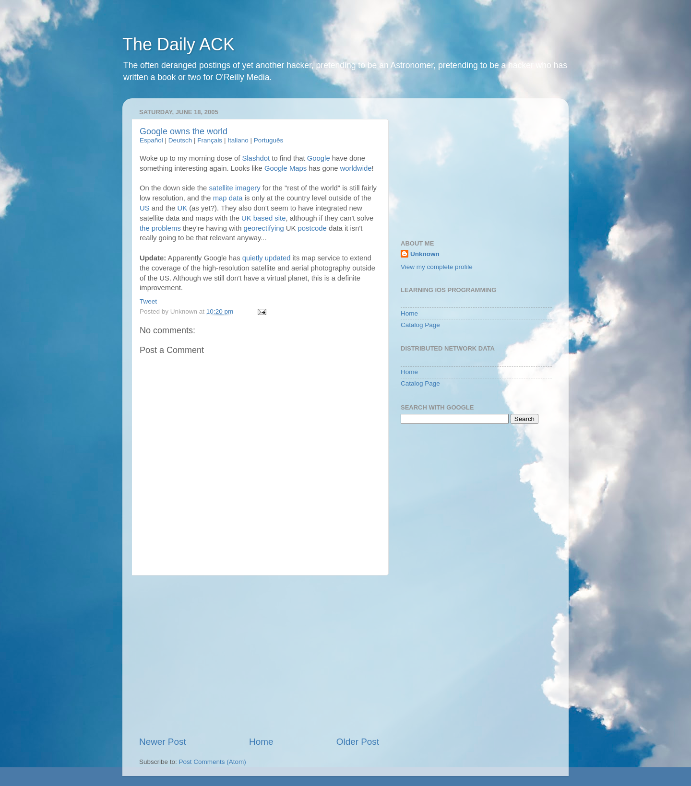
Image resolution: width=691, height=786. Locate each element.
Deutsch (180, 140)
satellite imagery (234, 188)
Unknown (425, 254)
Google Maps (285, 168)
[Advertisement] (259, 655)
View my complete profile (437, 266)
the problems (160, 228)
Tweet (148, 301)
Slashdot (256, 158)
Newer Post (162, 742)
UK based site (263, 218)
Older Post (357, 742)
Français (209, 140)
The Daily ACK (178, 44)
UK (182, 208)
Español (151, 140)
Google (318, 158)
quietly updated (266, 258)
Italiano (238, 140)
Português (269, 140)
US (145, 208)
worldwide (356, 168)
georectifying (264, 228)
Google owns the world (183, 131)
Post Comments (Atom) (212, 761)
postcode (312, 228)
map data (228, 198)
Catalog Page (420, 324)
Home (261, 742)
